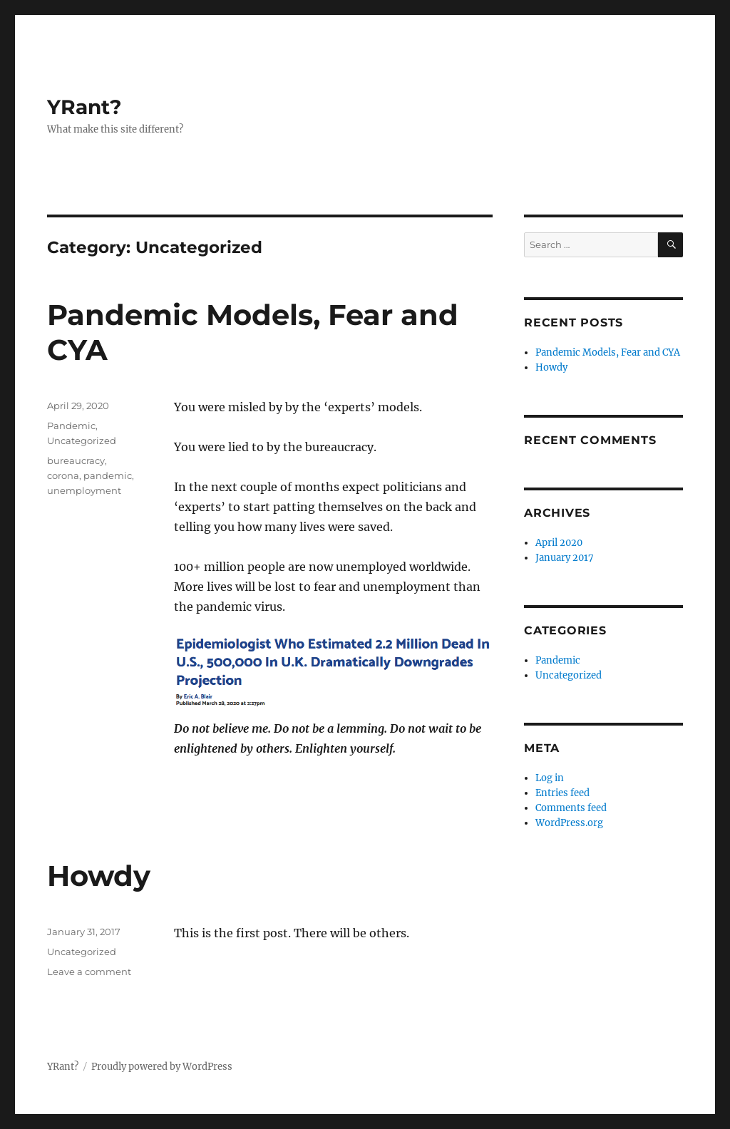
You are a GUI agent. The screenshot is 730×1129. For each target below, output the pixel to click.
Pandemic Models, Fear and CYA (607, 352)
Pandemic (71, 425)
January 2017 (564, 558)
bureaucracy (76, 460)
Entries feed (562, 793)
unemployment (84, 490)
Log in (549, 778)
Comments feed (571, 808)
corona (63, 475)
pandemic (107, 475)
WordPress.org (569, 823)
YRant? (84, 107)
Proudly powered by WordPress (161, 1067)
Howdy (98, 875)
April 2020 (558, 543)
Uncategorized (81, 440)
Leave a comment (89, 971)
